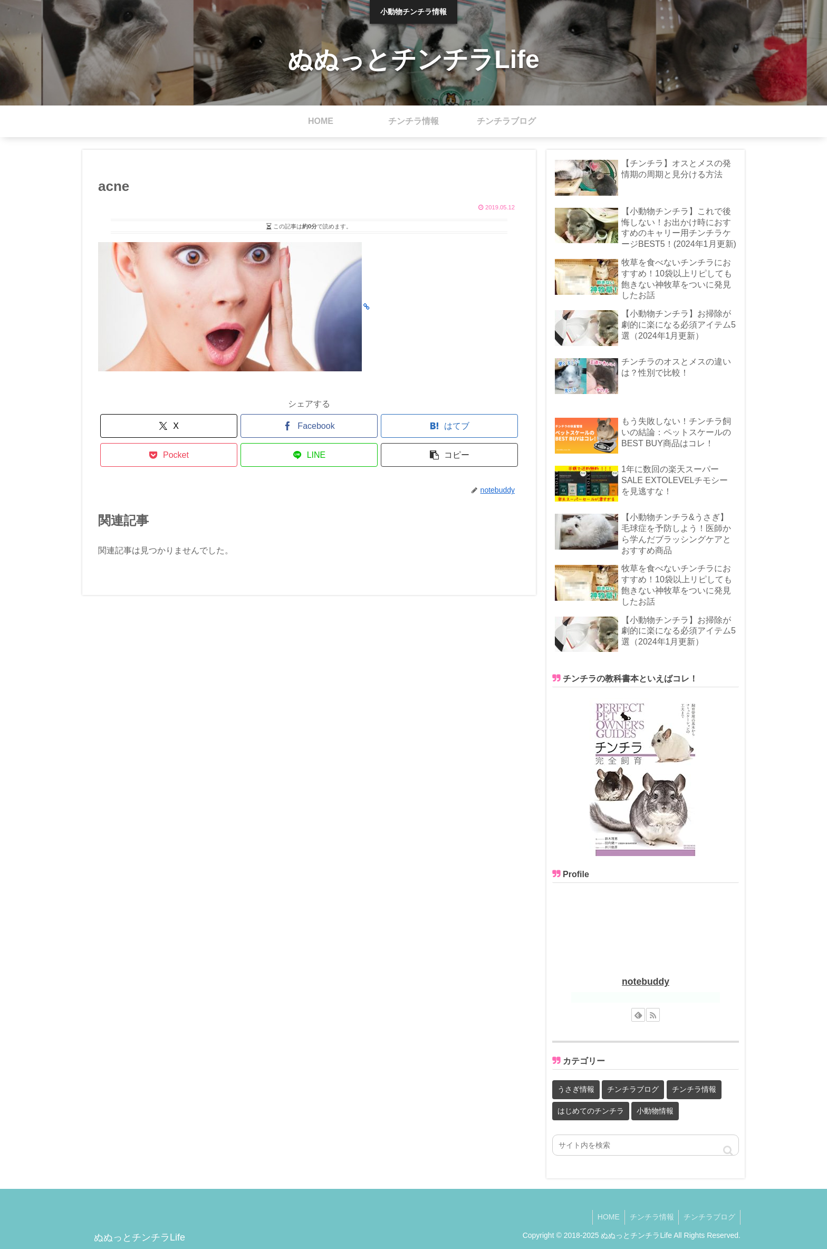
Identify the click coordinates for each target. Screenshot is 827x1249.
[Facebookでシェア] (309, 426)
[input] (645, 1145)
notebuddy (645, 981)
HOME (605, 1216)
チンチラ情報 (650, 1216)
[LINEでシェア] (309, 455)
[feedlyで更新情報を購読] (638, 1015)
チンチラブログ (709, 1216)
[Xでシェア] (168, 426)
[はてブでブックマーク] (449, 426)
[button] (449, 455)
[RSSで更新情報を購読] (653, 1015)
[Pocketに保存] (168, 455)
